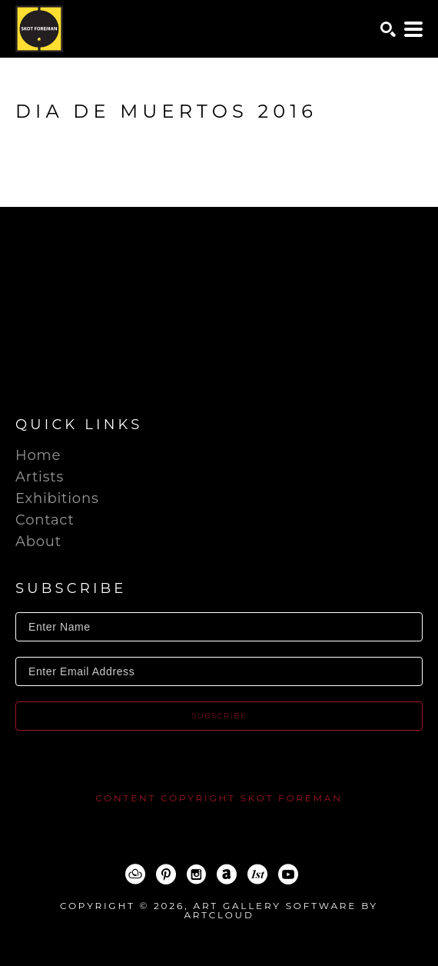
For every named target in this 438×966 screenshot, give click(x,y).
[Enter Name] (219, 626)
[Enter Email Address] (219, 671)
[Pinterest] (166, 874)
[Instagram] (196, 874)
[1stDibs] (257, 874)
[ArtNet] (227, 874)
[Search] (388, 29)
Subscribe (219, 716)
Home (38, 455)
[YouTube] (288, 874)
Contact (45, 520)
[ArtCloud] (135, 874)
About (38, 541)
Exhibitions (56, 498)
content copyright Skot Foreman (219, 798)
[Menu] (413, 29)
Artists (39, 477)
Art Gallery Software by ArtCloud (281, 910)
